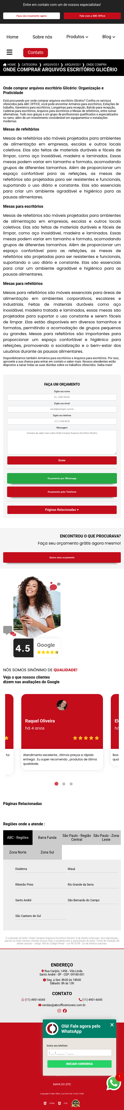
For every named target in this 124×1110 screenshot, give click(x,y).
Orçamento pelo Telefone (62, 491)
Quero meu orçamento (62, 557)
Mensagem (62, 428)
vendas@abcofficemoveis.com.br (62, 1005)
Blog (106, 36)
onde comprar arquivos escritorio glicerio (96, 64)
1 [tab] (56, 783)
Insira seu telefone (57, 1045)
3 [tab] (71, 783)
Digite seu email (62, 403)
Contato (36, 52)
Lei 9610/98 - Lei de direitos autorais (87, 943)
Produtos (75, 36)
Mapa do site (62, 1084)
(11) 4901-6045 (33, 999)
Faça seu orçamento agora (32, 15)
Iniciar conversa (79, 1064)
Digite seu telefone (62, 415)
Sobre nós (42, 36)
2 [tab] (63, 783)
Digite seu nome (62, 391)
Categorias (29, 64)
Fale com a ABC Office (92, 15)
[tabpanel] (62, 732)
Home (12, 36)
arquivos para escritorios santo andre (72, 64)
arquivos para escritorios (51, 64)
